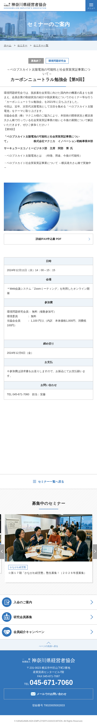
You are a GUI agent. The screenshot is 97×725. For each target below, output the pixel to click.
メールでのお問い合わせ (48, 693)
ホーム (7, 45)
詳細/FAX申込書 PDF (48, 238)
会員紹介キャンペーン (23, 632)
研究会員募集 (17, 617)
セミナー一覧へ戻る (50, 481)
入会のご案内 (17, 602)
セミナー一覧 (40, 45)
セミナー (22, 45)
